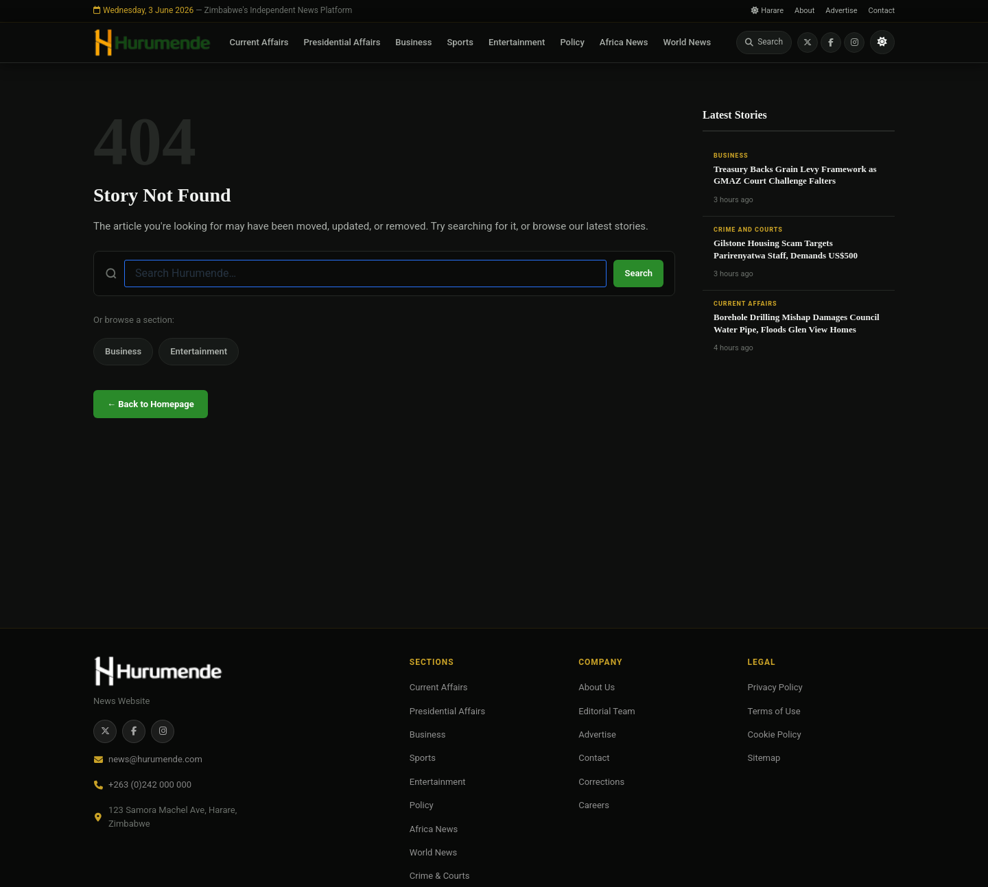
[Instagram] (854, 42)
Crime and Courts (748, 229)
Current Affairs (259, 42)
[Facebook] (831, 42)
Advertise (841, 10)
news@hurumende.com (155, 759)
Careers (593, 805)
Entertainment (517, 42)
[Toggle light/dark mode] (882, 42)
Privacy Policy (775, 687)
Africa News (624, 42)
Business (413, 42)
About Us (596, 687)
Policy (572, 42)
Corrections (601, 782)
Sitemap (764, 758)
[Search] (764, 42)
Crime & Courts (440, 876)
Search (638, 273)
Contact (882, 10)
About (804, 10)
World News (687, 42)
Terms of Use (774, 711)
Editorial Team (606, 711)
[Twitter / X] (807, 42)
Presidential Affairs (341, 42)
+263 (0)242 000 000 (149, 784)
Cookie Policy (774, 734)
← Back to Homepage (150, 404)
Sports (460, 42)
